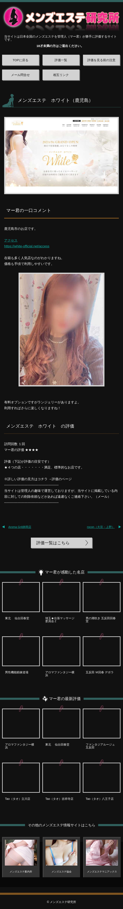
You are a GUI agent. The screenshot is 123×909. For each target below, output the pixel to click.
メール (103, 496)
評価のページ (62, 479)
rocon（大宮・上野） (101, 527)
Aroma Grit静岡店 (19, 527)
